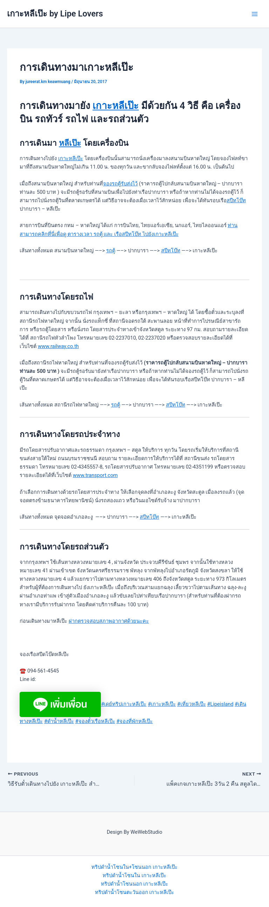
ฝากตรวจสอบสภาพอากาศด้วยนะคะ (109, 621)
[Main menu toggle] (254, 14)
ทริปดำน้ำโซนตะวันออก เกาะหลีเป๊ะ (134, 892)
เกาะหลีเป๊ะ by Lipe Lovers (55, 14)
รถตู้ (110, 250)
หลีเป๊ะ (70, 143)
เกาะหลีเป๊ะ (115, 105)
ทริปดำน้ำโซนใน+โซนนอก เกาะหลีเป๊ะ (134, 867)
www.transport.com (95, 475)
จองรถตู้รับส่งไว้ (120, 183)
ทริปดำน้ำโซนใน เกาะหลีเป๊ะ (134, 875)
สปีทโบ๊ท (236, 200)
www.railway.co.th (58, 346)
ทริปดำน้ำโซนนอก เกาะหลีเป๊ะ (134, 884)
